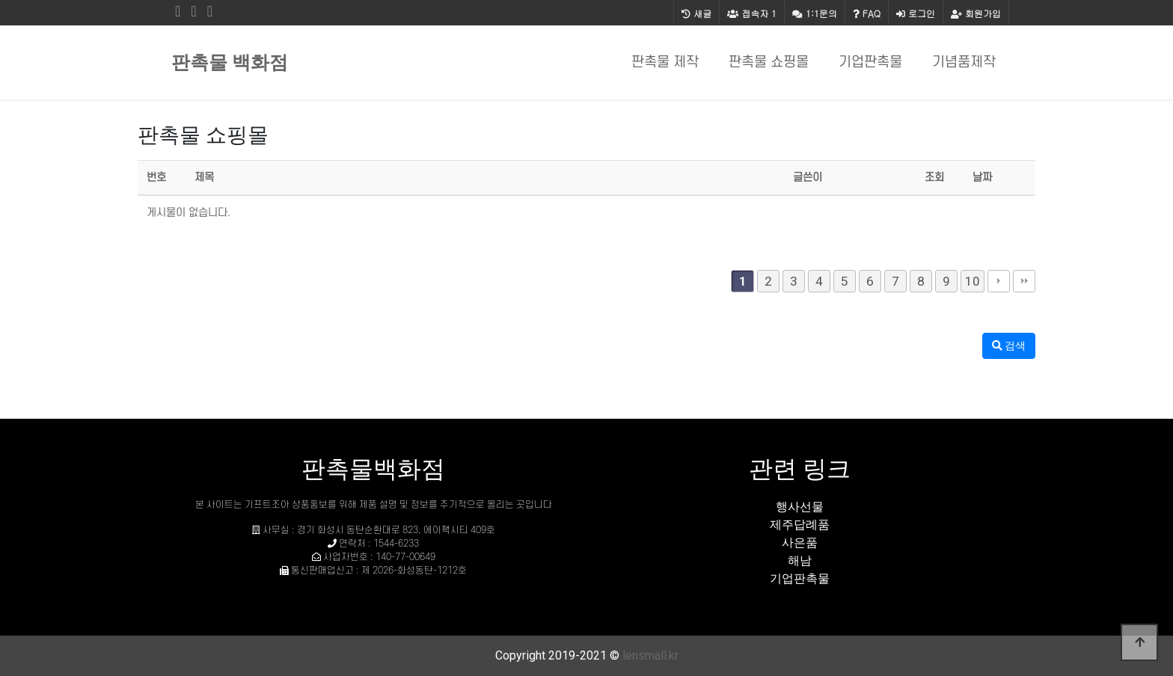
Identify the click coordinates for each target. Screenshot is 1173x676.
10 (972, 281)
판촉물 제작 (665, 62)
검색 (1009, 345)
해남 (800, 560)
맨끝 (1024, 281)
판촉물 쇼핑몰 (769, 62)
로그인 (915, 13)
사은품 (800, 542)
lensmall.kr (650, 655)
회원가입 (976, 13)
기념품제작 (964, 62)
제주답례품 (800, 524)
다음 (998, 281)
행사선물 (800, 507)
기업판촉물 (870, 62)
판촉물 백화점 (229, 62)
